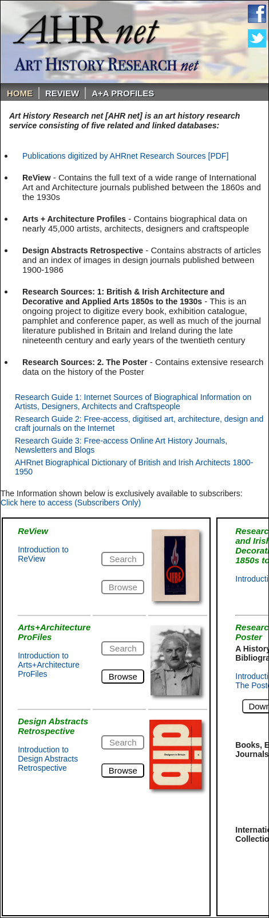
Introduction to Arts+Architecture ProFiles (49, 664)
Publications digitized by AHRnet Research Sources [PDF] (125, 155)
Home (20, 93)
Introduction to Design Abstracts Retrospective (48, 758)
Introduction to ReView (43, 554)
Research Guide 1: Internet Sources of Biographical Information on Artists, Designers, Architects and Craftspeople (133, 402)
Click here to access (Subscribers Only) (71, 502)
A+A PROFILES (123, 93)
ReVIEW (62, 93)
